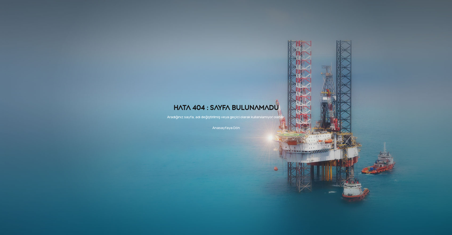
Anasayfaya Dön (226, 127)
